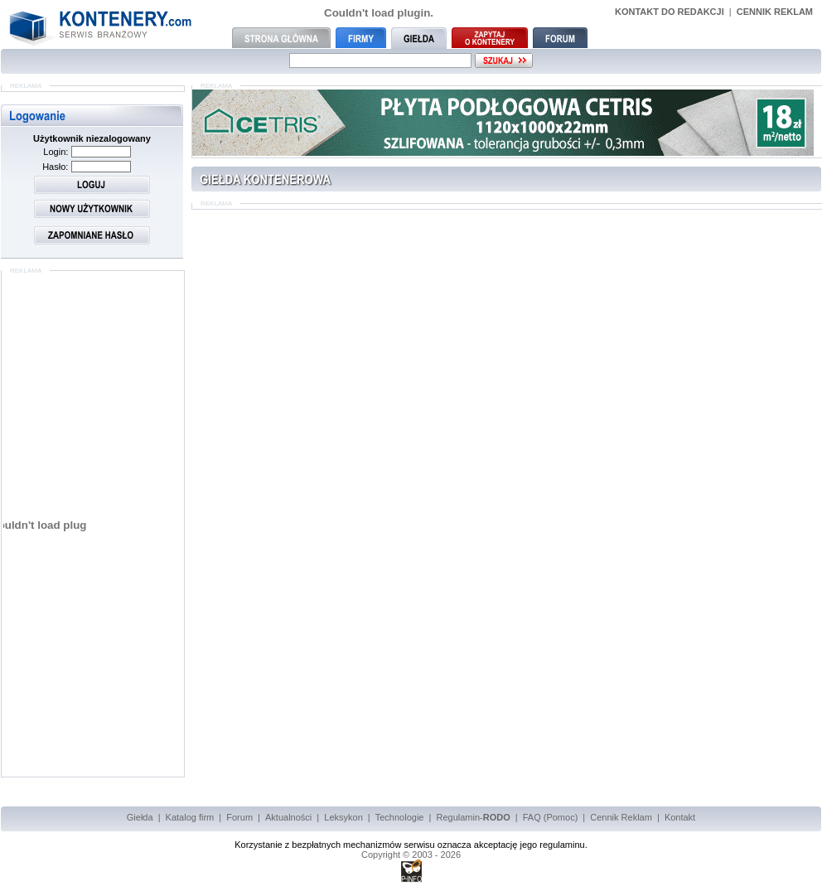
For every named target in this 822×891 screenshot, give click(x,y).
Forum (239, 817)
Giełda (140, 817)
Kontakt (680, 817)
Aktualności (288, 817)
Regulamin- (473, 817)
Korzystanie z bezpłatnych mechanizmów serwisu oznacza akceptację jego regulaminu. (411, 845)
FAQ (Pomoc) (550, 817)
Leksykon (343, 817)
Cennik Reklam (621, 817)
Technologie (399, 817)
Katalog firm (190, 817)
